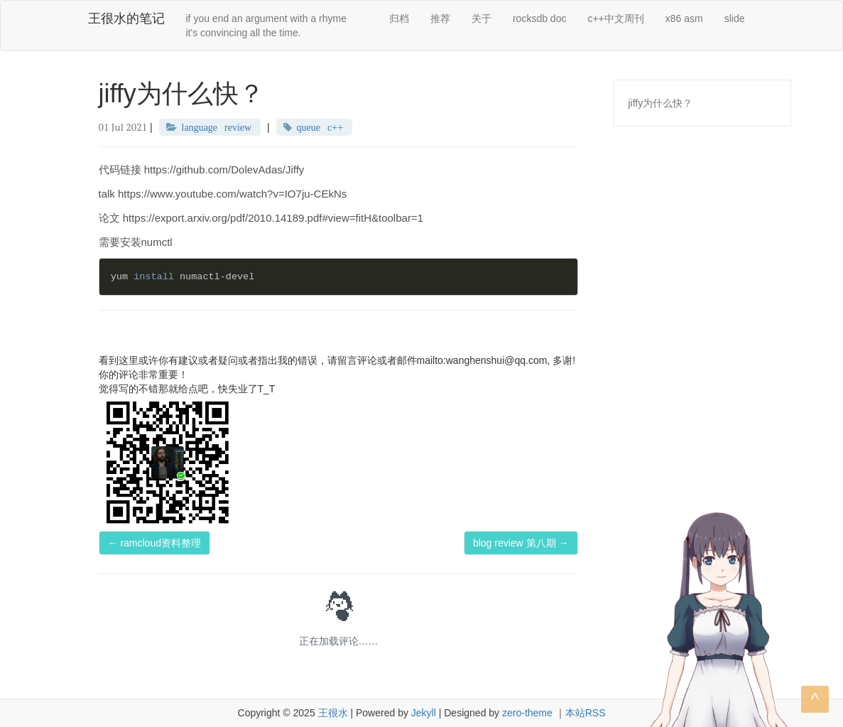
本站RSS (585, 712)
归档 (399, 18)
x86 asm (684, 18)
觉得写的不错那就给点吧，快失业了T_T (187, 388)
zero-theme (527, 712)
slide (734, 18)
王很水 (333, 712)
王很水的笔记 (126, 18)
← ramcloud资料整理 (154, 543)
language (200, 127)
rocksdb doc (539, 18)
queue (308, 127)
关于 (481, 18)
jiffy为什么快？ (661, 103)
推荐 (440, 18)
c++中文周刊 (615, 18)
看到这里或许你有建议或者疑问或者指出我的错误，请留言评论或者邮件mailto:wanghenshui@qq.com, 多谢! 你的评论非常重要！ (337, 367)
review (237, 127)
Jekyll (423, 712)
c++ (335, 127)
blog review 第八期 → (521, 543)
